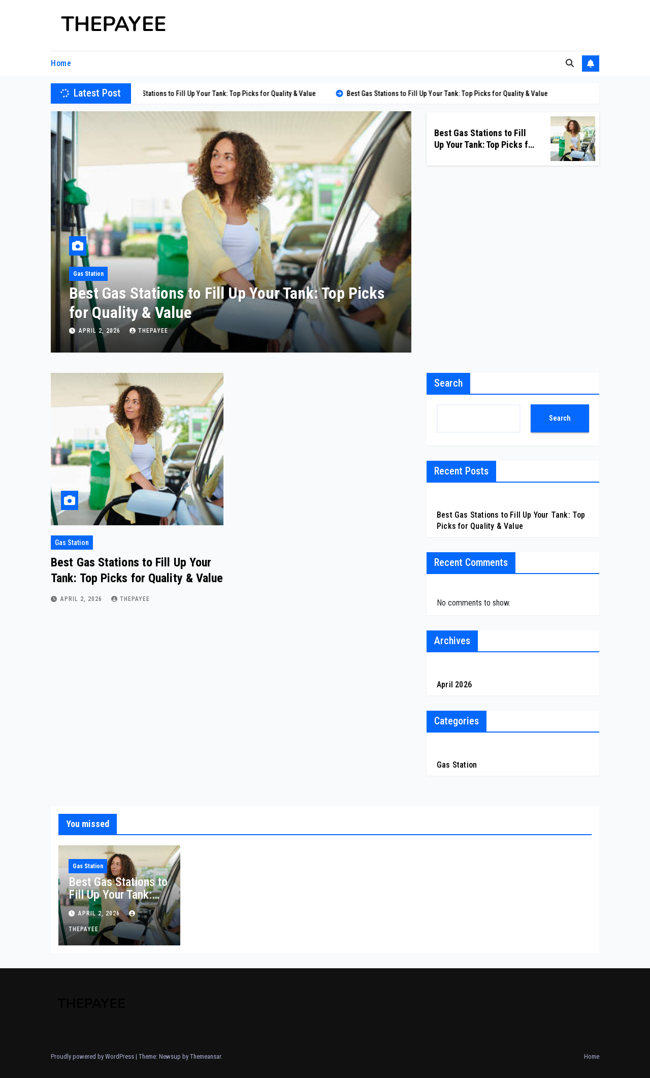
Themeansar (205, 1056)
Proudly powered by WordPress (93, 1056)
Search (448, 383)
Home (61, 63)
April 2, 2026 (100, 330)
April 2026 (454, 684)
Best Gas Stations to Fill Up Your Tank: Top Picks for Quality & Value (485, 145)
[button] (570, 63)
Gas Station (88, 273)
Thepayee (148, 330)
